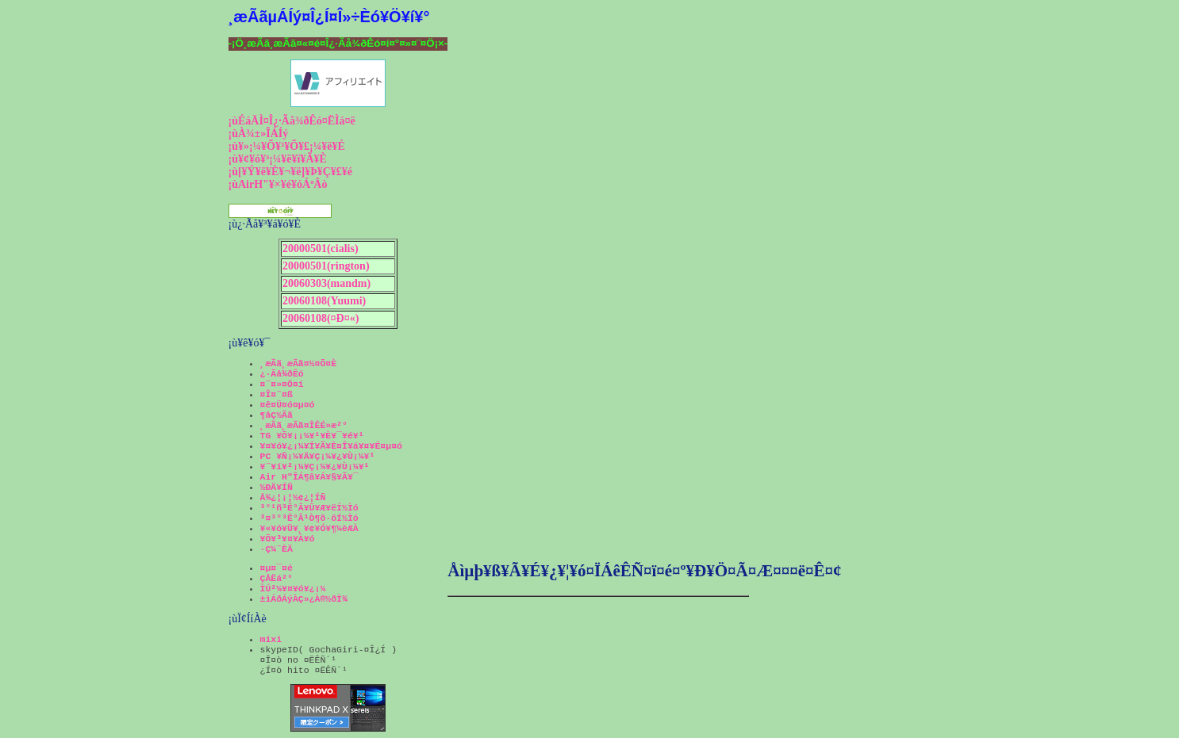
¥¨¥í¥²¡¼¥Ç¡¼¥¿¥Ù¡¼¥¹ (315, 466)
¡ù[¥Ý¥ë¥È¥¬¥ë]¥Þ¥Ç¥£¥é (291, 172)
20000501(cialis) (320, 248)
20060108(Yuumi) (324, 301)
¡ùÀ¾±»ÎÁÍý (259, 134)
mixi (271, 639)
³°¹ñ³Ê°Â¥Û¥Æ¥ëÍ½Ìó (309, 508)
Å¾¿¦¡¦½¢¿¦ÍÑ (293, 497)
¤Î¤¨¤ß (276, 394)
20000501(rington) (326, 266)
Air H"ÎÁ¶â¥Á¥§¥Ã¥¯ (309, 477)
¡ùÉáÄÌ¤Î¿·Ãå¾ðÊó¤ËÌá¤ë (292, 121)
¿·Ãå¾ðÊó (282, 374)
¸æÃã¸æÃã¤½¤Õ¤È (298, 363)
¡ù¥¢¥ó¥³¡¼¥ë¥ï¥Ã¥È (278, 159)
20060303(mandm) (326, 283)
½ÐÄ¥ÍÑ (276, 487)
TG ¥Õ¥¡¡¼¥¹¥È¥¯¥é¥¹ (312, 435)
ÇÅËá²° (276, 578)
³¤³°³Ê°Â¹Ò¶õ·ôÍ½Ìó (309, 518)
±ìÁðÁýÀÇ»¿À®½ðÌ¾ (304, 599)
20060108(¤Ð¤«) (320, 318)
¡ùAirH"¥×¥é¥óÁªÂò (278, 184)
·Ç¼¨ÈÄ (276, 549)
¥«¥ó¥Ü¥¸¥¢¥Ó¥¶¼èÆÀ (309, 528)
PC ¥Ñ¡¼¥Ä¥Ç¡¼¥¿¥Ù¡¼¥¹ (317, 456)
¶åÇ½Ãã (276, 415)
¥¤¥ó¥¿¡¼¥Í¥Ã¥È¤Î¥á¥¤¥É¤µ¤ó (331, 446)
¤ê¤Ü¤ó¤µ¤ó (287, 405)
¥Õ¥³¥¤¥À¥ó (287, 538)
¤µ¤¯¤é (276, 568)
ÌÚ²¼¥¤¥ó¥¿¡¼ (293, 588)
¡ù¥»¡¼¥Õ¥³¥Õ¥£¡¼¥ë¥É (287, 146)
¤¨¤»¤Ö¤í (282, 384)
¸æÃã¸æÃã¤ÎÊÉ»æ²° (304, 425)
